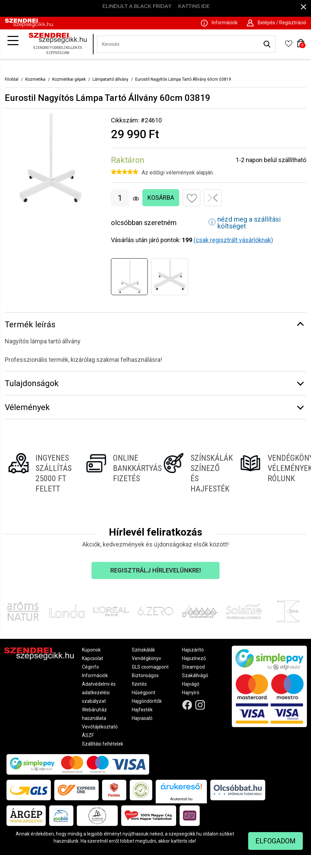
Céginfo (90, 667)
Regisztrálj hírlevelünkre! (155, 570)
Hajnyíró (190, 692)
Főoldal (11, 79)
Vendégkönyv (146, 658)
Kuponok (91, 650)
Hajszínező (194, 658)
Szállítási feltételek (102, 744)
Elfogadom (275, 841)
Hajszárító (193, 650)
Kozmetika (35, 79)
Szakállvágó (195, 675)
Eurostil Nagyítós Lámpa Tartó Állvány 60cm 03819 (183, 79)
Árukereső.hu (181, 799)
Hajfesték (142, 709)
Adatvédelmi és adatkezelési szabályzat (99, 692)
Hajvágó (190, 684)
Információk (95, 675)
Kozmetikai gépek (69, 79)
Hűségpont (143, 692)
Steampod (193, 667)
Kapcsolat (92, 658)
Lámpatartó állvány (110, 79)
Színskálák (143, 650)
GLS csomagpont (150, 667)
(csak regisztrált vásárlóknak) (233, 240)
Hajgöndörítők (147, 701)
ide (191, 841)
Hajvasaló (142, 718)
